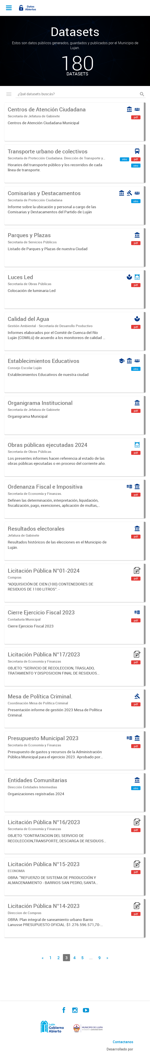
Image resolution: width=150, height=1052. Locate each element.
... (91, 957)
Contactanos (123, 1041)
